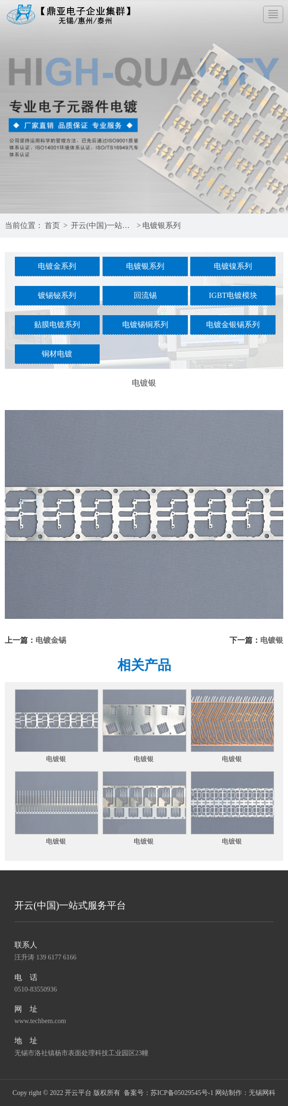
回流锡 (145, 295)
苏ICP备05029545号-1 (181, 1092)
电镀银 (271, 640)
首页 (52, 225)
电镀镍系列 (233, 266)
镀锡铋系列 (57, 295)
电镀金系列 (57, 266)
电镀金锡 (50, 640)
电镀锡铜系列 (145, 324)
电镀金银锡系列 (233, 324)
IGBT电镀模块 (233, 295)
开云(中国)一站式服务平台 (103, 225)
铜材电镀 (57, 354)
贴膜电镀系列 (57, 324)
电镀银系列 (161, 225)
